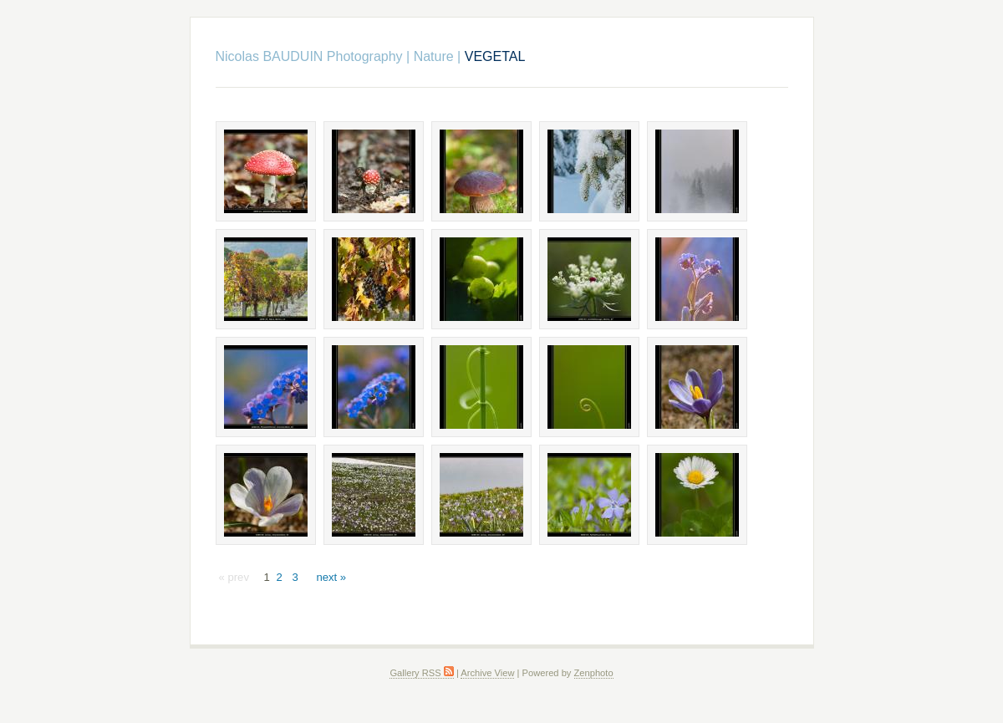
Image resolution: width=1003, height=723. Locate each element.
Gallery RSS (421, 673)
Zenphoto (594, 673)
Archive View (487, 673)
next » (331, 577)
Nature (434, 56)
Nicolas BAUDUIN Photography (309, 56)
